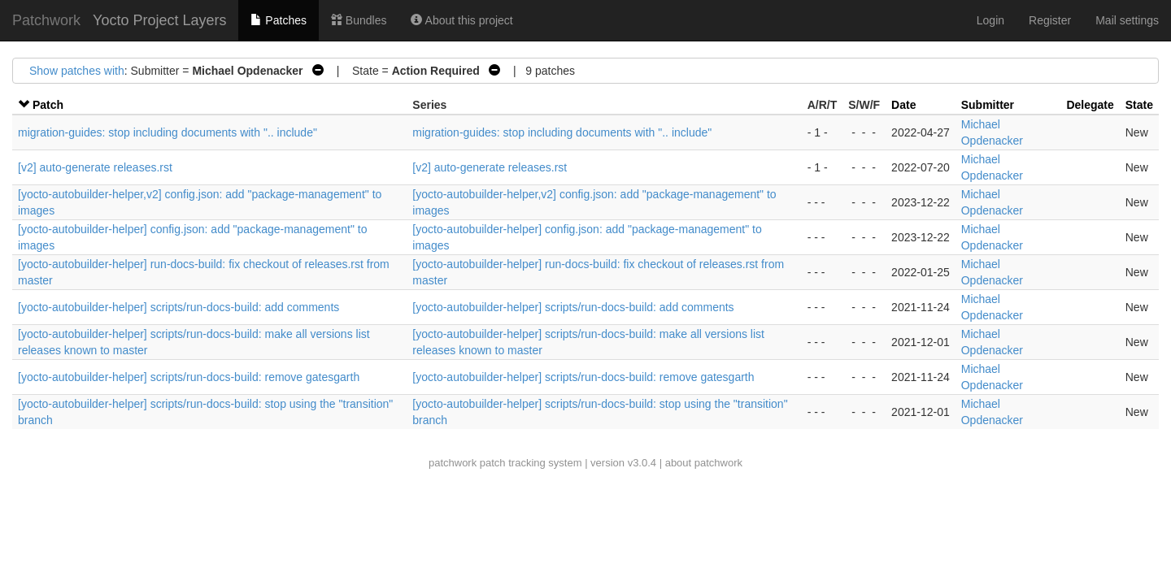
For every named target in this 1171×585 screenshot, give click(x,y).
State (1139, 104)
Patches (278, 20)
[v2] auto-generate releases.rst (95, 167)
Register (1050, 20)
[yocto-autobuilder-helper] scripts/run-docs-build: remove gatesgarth (188, 377)
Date (903, 104)
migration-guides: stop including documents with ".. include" (167, 132)
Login (990, 20)
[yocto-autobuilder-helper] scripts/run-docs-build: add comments (178, 307)
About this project (461, 20)
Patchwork (46, 20)
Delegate (1089, 104)
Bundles (358, 20)
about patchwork (703, 463)
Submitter (987, 104)
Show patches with (76, 70)
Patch (48, 104)
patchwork (453, 463)
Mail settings (1127, 20)
